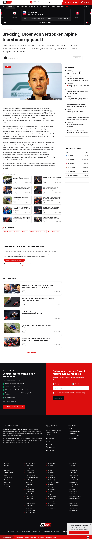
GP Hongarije (51, 487)
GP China (50, 465)
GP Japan (50, 468)
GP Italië (50, 491)
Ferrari (6, 468)
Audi (5, 475)
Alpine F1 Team (8, 29)
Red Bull (6, 463)
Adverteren (73, 433)
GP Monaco (51, 475)
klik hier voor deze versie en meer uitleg (14, 265)
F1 (48, 231)
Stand (39, 7)
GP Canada (51, 472)
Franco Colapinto (31, 510)
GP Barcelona (51, 477)
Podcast (46, 7)
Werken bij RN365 (74, 436)
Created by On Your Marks (51, 531)
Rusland (16, 147)
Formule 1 (24, 231)
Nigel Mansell (73, 491)
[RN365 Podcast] (41, 2)
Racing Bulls (7, 482)
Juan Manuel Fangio (75, 496)
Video (53, 7)
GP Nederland (51, 489)
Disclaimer (11, 531)
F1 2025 (32, 231)
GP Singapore (51, 498)
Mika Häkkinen (73, 482)
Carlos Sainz (29, 484)
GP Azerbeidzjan (52, 496)
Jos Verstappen (74, 484)
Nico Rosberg (73, 463)
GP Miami (50, 470)
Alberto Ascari (73, 470)
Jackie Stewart (74, 480)
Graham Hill (73, 501)
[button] (14, 15)
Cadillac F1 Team (9, 487)
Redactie (10, 57)
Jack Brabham (74, 505)
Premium (69, 7)
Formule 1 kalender (14, 438)
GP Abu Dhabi (51, 508)
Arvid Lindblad (30, 494)
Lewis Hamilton (30, 472)
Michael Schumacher (76, 468)
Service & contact (75, 431)
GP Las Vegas (51, 503)
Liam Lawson (29, 505)
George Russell (30, 468)
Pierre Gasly (29, 496)
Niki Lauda (72, 489)
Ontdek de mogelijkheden (14, 406)
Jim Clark (72, 487)
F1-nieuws (10, 7)
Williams (6, 484)
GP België (50, 484)
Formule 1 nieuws (41, 231)
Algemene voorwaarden (23, 531)
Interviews (60, 7)
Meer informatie (46, 22)
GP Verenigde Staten (54, 501)
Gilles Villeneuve (74, 475)
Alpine (18, 108)
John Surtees (73, 508)
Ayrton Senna (73, 472)
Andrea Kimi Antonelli (32, 477)
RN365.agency (73, 438)
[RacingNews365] (46, 525)
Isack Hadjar (29, 480)
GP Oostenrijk (51, 480)
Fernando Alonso (31, 475)
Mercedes (7, 470)
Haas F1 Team (8, 480)
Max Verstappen (21, 7)
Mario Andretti (73, 510)
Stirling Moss (73, 494)
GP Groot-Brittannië (53, 482)
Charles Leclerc (30, 470)
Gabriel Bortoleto (31, 513)
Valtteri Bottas (30, 491)
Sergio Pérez (29, 487)
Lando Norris (29, 465)
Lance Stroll (29, 498)
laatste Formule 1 (10, 429)
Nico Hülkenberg (30, 501)
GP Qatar (50, 505)
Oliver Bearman (30, 508)
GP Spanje (51, 494)
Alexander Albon (30, 503)
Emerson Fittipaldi (75, 498)
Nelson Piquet (73, 503)
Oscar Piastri (29, 482)
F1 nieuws (16, 231)
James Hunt (73, 477)
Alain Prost (72, 465)
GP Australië (51, 463)
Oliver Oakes (55, 231)
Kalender (32, 7)
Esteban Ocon (30, 489)
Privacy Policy (37, 531)
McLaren (6, 465)
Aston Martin (8, 477)
